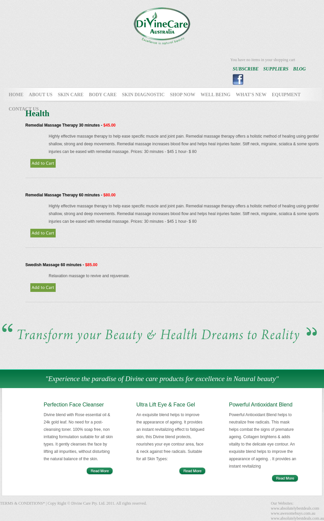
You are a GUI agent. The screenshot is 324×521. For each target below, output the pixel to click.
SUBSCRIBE (246, 68)
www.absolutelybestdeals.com (295, 508)
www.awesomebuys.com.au (293, 513)
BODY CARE (103, 94)
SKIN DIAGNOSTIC (143, 94)
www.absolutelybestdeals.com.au (297, 518)
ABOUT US (40, 94)
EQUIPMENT (286, 94)
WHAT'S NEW (251, 94)
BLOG (299, 68)
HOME (16, 94)
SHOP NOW (182, 94)
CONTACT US (24, 109)
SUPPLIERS (275, 68)
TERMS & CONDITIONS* (22, 503)
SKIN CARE (70, 94)
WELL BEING (216, 94)
